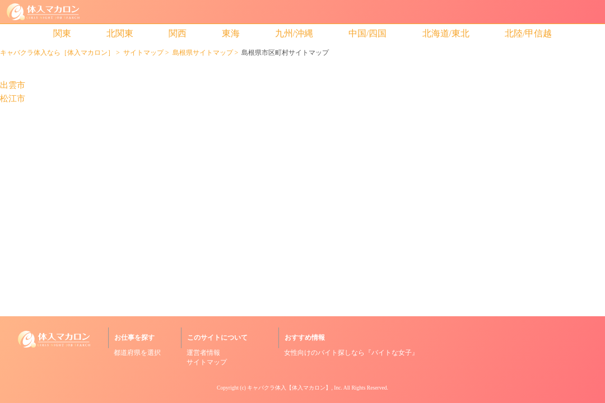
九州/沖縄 (294, 33)
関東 (62, 33)
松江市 (12, 99)
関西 (178, 33)
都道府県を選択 (137, 353)
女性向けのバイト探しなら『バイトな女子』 (351, 353)
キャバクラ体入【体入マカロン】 (289, 388)
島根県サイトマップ (203, 53)
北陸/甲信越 (528, 33)
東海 (231, 33)
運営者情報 (203, 353)
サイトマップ (143, 53)
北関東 (119, 33)
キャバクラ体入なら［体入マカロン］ (57, 53)
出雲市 (12, 85)
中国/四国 (367, 33)
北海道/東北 (445, 33)
